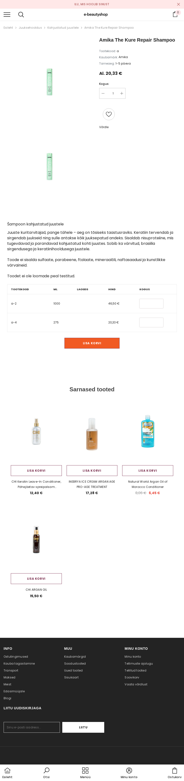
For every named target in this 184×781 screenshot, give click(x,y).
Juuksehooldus (30, 28)
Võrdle (104, 127)
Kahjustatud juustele (63, 28)
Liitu (89, 730)
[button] (46, 773)
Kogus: (104, 84)
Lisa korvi (92, 343)
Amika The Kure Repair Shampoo (109, 28)
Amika (123, 57)
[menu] (7, 14)
